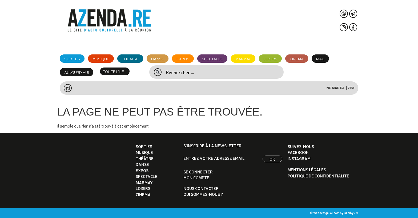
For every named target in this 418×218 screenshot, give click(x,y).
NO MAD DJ (342, 88)
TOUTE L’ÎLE (113, 71)
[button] (115, 71)
